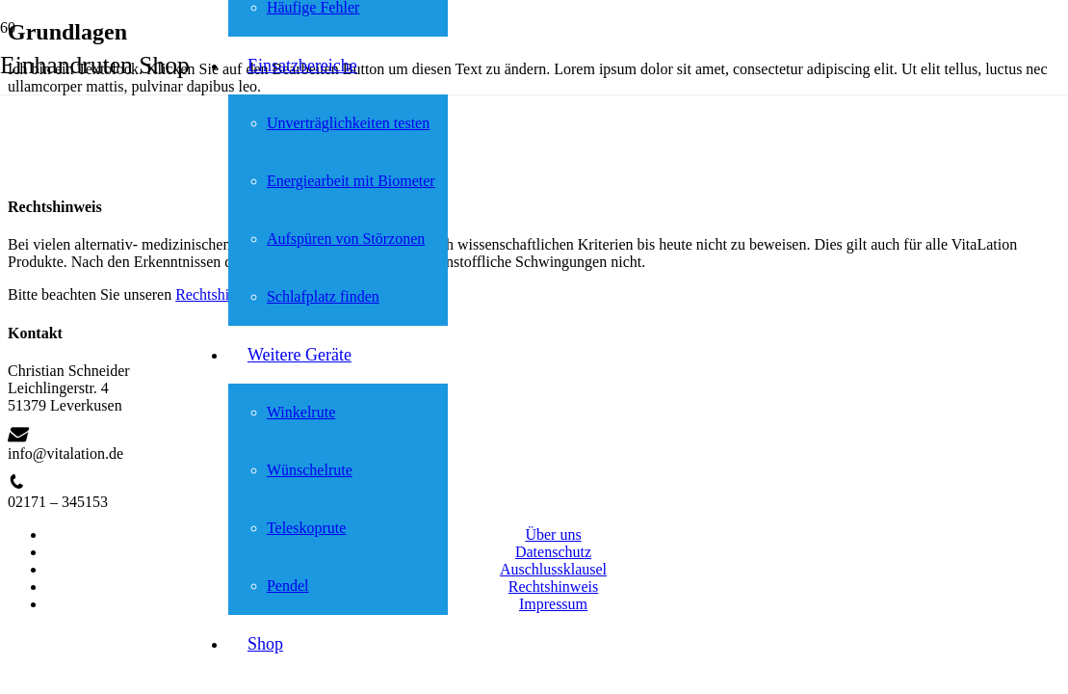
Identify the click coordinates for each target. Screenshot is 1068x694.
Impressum (553, 604)
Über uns (553, 534)
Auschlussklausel (553, 569)
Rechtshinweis (553, 586)
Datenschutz (553, 552)
